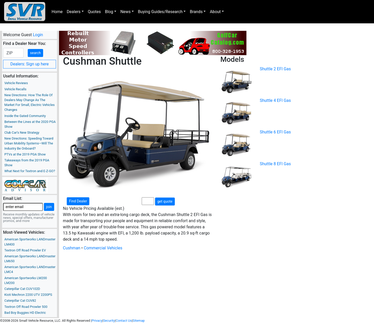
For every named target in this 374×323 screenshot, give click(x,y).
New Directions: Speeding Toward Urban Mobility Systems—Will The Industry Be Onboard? (28, 143)
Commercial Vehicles (103, 248)
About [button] (215, 11)
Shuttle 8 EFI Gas (275, 163)
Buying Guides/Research (160, 11)
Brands (196, 11)
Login (38, 34)
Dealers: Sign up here (29, 64)
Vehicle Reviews (16, 83)
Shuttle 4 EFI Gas (275, 100)
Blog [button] (109, 11)
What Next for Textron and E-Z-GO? (29, 171)
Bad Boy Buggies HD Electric (25, 313)
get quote (164, 201)
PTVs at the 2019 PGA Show (25, 154)
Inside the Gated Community (25, 116)
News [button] (125, 11)
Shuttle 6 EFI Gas (275, 132)
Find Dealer (78, 201)
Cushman (71, 248)
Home (57, 11)
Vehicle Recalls (15, 89)
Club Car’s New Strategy (21, 132)
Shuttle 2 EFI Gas (275, 68)
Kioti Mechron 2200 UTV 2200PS (28, 295)
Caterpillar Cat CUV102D (22, 289)
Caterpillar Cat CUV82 (20, 300)
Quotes (94, 11)
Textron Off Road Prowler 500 (25, 307)
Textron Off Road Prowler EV (25, 250)
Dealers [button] (74, 11)
